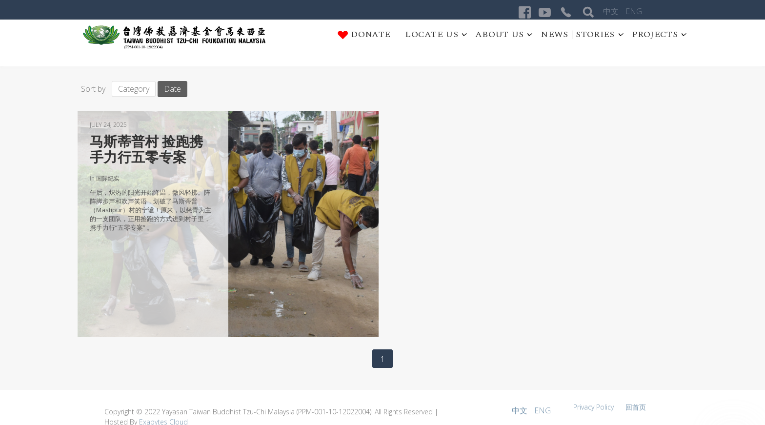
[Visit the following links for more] (525, 12)
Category (133, 88)
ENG (633, 11)
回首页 (635, 409)
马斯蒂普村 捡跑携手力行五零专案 (146, 149)
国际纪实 (108, 178)
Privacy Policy (594, 409)
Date (172, 88)
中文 (612, 11)
